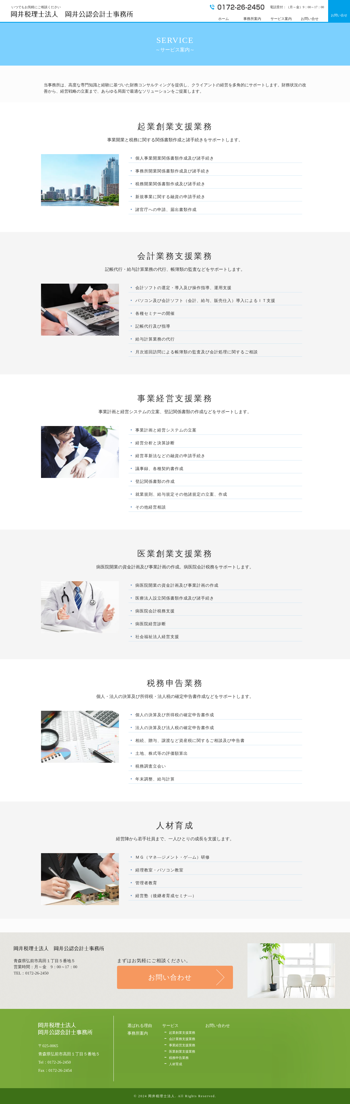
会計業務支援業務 (182, 1039)
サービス (170, 1025)
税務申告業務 (179, 1058)
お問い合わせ (170, 977)
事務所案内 (137, 1033)
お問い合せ (339, 15)
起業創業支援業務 (182, 1033)
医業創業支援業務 (182, 1051)
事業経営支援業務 (182, 1045)
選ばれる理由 (139, 1025)
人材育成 (175, 1064)
